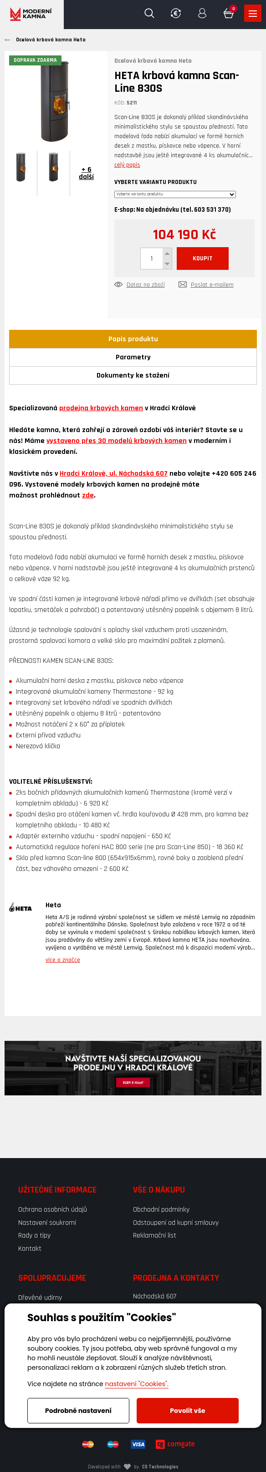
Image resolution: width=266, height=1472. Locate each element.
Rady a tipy (34, 1235)
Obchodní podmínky (161, 1209)
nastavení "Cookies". (137, 1383)
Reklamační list (154, 1235)
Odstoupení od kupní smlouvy (176, 1223)
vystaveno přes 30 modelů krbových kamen (116, 441)
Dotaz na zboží (146, 285)
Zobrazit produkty (253, 13)
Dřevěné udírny (40, 1298)
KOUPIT (203, 258)
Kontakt (29, 1248)
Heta (53, 905)
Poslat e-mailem (212, 285)
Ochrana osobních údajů (52, 1209)
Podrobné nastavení (78, 1410)
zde (88, 495)
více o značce (63, 960)
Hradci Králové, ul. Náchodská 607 (114, 473)
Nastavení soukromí (47, 1223)
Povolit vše (187, 1410)
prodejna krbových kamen (101, 408)
